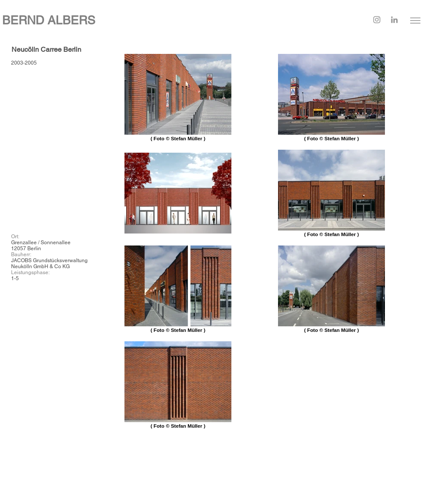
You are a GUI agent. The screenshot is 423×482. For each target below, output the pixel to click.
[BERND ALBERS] (141, 20)
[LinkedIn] (394, 19)
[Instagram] (377, 19)
